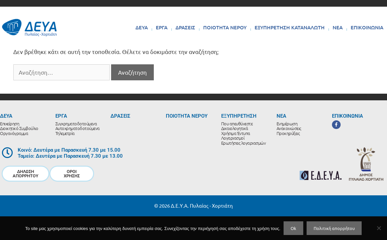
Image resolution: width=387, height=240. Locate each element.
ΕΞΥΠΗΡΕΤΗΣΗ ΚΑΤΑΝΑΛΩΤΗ (290, 27)
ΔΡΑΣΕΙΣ (185, 27)
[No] (378, 228)
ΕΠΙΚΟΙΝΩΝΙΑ (367, 27)
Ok (293, 228)
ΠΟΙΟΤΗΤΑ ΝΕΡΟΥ (225, 27)
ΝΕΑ (338, 27)
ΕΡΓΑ (161, 27)
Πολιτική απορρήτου (334, 228)
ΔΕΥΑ (141, 27)
